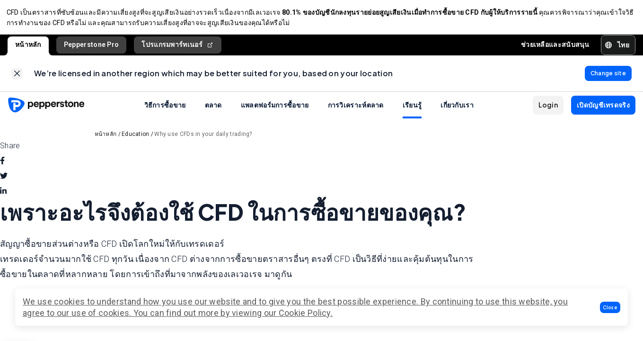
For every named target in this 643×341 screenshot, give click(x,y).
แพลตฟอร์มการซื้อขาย (275, 109)
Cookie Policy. (306, 313)
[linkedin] (3, 195)
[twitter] (4, 180)
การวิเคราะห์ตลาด (356, 109)
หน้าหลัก (28, 47)
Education (136, 138)
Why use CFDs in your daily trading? (203, 138)
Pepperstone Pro (91, 47)
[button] (610, 307)
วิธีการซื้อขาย (165, 109)
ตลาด (213, 109)
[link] (17, 76)
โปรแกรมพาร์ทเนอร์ (177, 47)
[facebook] (2, 165)
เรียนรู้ (412, 109)
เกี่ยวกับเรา (457, 109)
